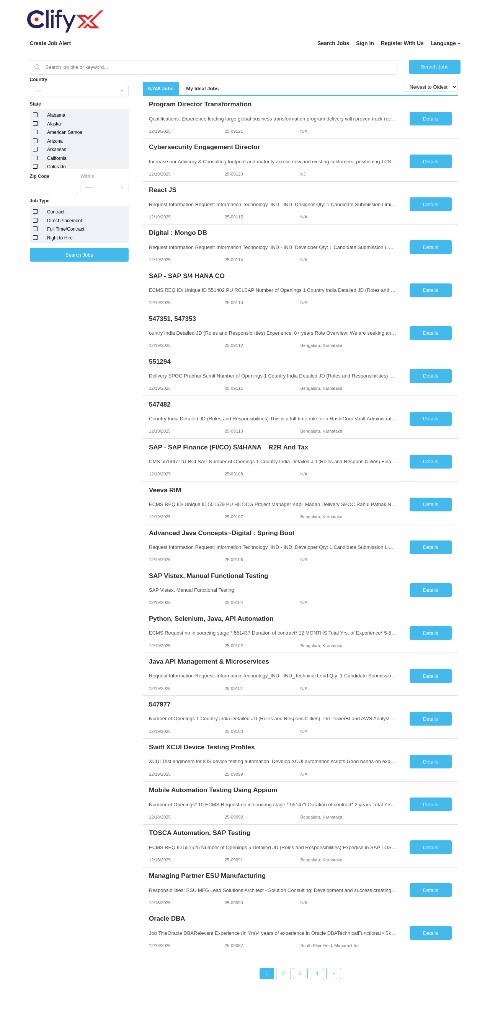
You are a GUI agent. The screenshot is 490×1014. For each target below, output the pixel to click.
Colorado (56, 166)
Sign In (365, 43)
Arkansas (56, 149)
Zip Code (39, 176)
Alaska (54, 124)
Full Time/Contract (65, 229)
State (35, 104)
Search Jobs (333, 43)
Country (38, 79)
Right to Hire (60, 238)
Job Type (40, 200)
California (57, 158)
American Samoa (64, 132)
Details (430, 119)
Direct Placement (64, 220)
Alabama (56, 115)
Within (87, 176)
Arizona (55, 141)
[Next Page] (333, 973)
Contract (55, 212)
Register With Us (402, 43)
